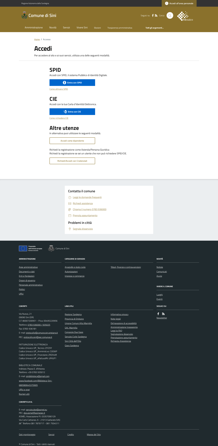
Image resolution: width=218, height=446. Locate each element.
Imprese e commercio (74, 276)
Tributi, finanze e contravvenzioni (126, 267)
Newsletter (162, 317)
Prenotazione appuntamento (124, 337)
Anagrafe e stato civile (75, 267)
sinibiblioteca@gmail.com (37, 376)
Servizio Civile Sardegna (76, 336)
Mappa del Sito (94, 434)
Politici (22, 289)
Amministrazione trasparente (124, 327)
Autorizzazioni (71, 271)
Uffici (21, 293)
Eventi (160, 299)
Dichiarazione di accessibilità (124, 323)
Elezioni (97, 27)
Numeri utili (24, 394)
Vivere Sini (82, 27)
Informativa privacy (119, 314)
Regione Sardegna (73, 314)
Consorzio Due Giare (74, 332)
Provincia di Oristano (74, 318)
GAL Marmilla (71, 327)
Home (37, 39)
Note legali (116, 318)
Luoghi (160, 294)
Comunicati (162, 271)
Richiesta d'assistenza (121, 341)
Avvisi (159, 276)
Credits (70, 434)
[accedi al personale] (179, 3)
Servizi (66, 27)
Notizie (160, 267)
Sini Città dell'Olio (73, 341)
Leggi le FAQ (116, 330)
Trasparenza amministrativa (119, 27)
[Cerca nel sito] (170, 15)
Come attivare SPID (58, 89)
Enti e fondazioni (26, 276)
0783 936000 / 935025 (39, 324)
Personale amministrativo (31, 285)
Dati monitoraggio (27, 434)
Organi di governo (27, 280)
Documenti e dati (27, 271)
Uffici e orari (24, 389)
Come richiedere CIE (58, 118)
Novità (52, 27)
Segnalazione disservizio (122, 334)
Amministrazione (34, 27)
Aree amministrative (28, 267)
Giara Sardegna (72, 345)
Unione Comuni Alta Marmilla (78, 323)
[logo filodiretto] (187, 15)
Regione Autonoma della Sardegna (35, 3)
